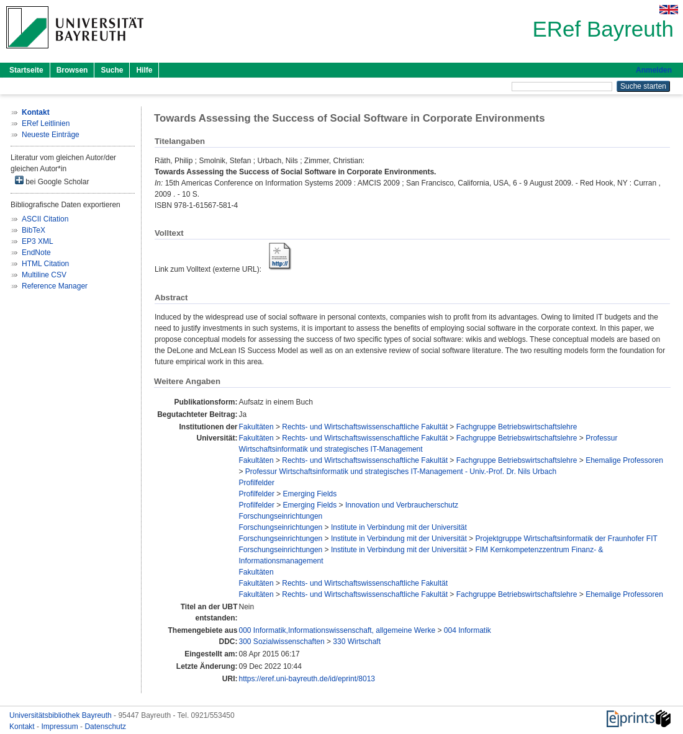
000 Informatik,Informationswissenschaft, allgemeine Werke (337, 630)
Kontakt (23, 726)
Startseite (26, 70)
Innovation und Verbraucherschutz (401, 505)
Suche (112, 70)
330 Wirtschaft (357, 641)
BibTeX (33, 230)
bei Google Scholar (52, 181)
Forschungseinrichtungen (281, 516)
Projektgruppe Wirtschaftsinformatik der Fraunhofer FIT (566, 538)
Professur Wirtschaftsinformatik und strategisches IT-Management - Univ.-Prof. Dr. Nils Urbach (400, 471)
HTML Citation (45, 263)
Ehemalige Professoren (624, 460)
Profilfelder (256, 482)
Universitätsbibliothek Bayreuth (61, 715)
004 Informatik (467, 630)
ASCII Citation (45, 219)
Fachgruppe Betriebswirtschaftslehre (516, 427)
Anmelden (654, 70)
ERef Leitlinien (46, 123)
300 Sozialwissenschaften (282, 641)
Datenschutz (105, 726)
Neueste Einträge (50, 134)
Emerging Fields (310, 494)
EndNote (36, 252)
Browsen (72, 70)
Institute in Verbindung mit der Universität (399, 527)
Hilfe (144, 70)
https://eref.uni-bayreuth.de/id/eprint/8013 (307, 678)
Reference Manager (55, 286)
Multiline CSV (44, 275)
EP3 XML (37, 241)
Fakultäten (256, 427)
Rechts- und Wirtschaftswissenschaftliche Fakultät (365, 427)
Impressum (60, 726)
